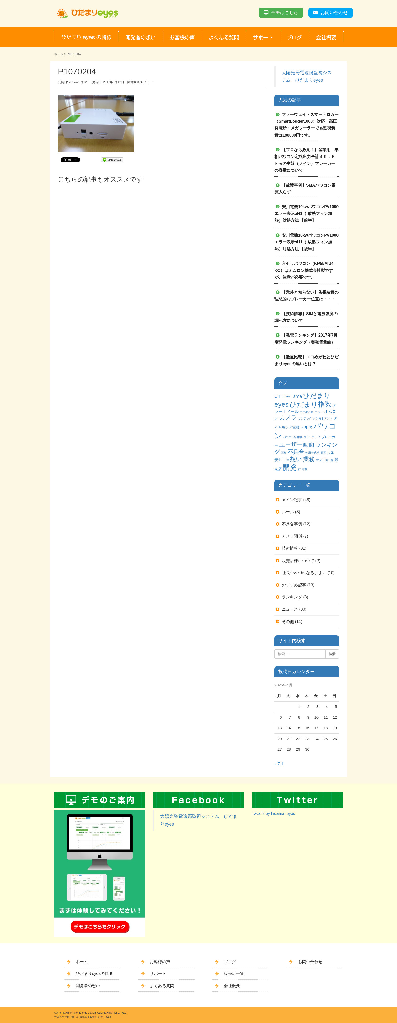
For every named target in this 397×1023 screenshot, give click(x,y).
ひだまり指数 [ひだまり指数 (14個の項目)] (311, 404)
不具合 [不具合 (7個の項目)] (296, 452)
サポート (158, 973)
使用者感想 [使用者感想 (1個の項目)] (312, 452)
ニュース (290, 609)
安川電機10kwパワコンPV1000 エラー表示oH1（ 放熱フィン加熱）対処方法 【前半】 (308, 214)
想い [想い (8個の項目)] (296, 459)
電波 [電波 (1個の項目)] (304, 469)
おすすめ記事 (294, 585)
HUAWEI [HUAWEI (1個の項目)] (287, 396)
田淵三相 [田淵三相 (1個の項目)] (328, 460)
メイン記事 (292, 500)
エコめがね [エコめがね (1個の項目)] (307, 411)
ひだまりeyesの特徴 (94, 973)
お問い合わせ (334, 12)
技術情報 (290, 548)
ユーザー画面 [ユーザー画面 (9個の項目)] (296, 444)
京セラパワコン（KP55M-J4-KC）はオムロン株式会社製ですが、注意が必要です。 (304, 270)
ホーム (58, 54)
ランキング (292, 597)
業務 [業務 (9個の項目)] (309, 459)
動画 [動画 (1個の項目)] (323, 452)
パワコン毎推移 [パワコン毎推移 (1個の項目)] (293, 437)
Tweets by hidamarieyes (273, 813)
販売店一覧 (234, 973)
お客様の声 (160, 962)
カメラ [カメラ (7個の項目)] (288, 417)
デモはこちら (284, 12)
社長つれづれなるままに (304, 573)
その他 (288, 621)
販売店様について (298, 561)
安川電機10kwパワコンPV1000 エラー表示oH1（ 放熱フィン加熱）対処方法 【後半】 (308, 242)
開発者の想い (88, 986)
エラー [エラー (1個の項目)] (319, 411)
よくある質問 (162, 986)
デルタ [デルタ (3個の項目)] (306, 427)
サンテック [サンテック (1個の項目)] (305, 418)
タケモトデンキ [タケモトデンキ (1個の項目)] (322, 418)
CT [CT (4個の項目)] (277, 396)
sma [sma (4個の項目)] (297, 396)
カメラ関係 (292, 536)
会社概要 (232, 986)
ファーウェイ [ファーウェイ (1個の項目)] (312, 437)
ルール (288, 512)
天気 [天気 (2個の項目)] (330, 452)
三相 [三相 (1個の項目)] (284, 452)
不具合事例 (292, 524)
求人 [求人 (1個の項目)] (319, 460)
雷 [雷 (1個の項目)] (299, 469)
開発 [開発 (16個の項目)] (290, 468)
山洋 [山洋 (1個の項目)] (286, 460)
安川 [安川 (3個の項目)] (278, 459)
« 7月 (279, 764)
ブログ (230, 962)
